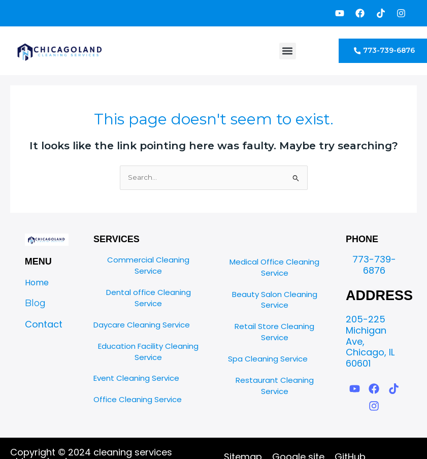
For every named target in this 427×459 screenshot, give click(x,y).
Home (37, 282)
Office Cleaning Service (137, 399)
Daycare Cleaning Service (141, 324)
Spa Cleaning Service (268, 358)
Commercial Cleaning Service (148, 265)
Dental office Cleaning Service (148, 298)
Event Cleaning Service (136, 378)
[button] (287, 51)
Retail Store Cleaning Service (274, 332)
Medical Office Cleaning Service (274, 267)
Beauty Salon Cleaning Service (274, 300)
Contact (43, 324)
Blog (35, 303)
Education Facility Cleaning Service (148, 352)
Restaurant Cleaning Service (275, 386)
